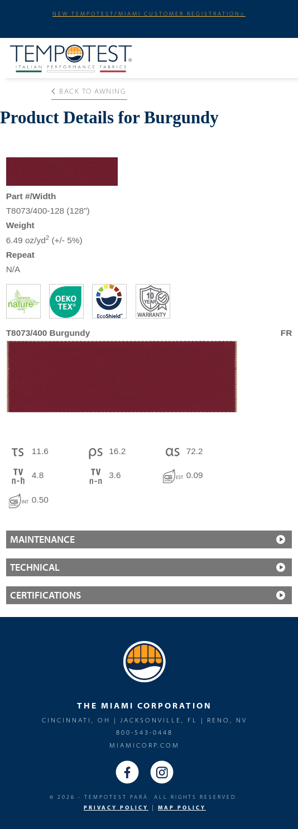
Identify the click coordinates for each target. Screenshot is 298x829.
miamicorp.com (144, 745)
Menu (275, 56)
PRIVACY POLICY (116, 807)
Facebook (127, 772)
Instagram (162, 772)
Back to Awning (89, 90)
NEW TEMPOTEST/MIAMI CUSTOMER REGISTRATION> (149, 13)
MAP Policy (182, 807)
